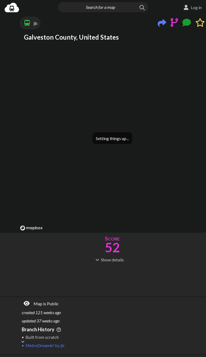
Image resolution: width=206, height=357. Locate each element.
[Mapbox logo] (31, 228)
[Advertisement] (112, 278)
